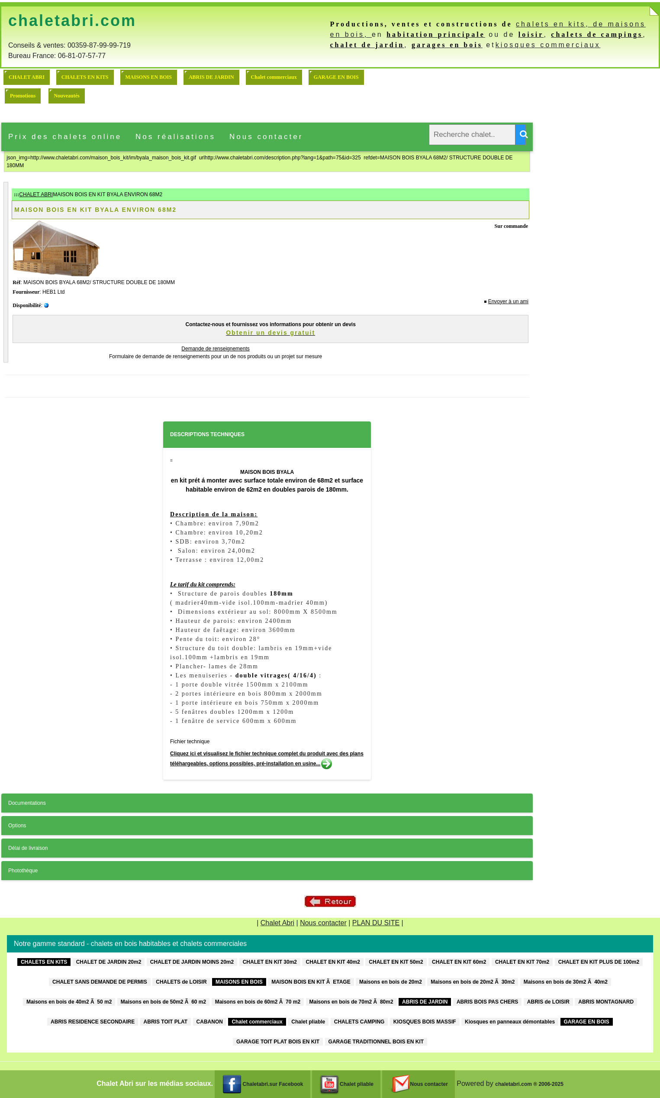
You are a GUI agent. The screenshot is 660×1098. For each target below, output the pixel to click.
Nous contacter (266, 137)
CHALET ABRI (27, 77)
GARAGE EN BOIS (336, 77)
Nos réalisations (175, 137)
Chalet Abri (277, 922)
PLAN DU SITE (375, 922)
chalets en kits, (554, 24)
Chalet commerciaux (274, 77)
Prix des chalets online (65, 137)
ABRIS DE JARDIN (211, 77)
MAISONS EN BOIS (149, 77)
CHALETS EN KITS (85, 77)
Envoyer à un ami (508, 301)
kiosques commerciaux (548, 45)
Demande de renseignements (215, 349)
